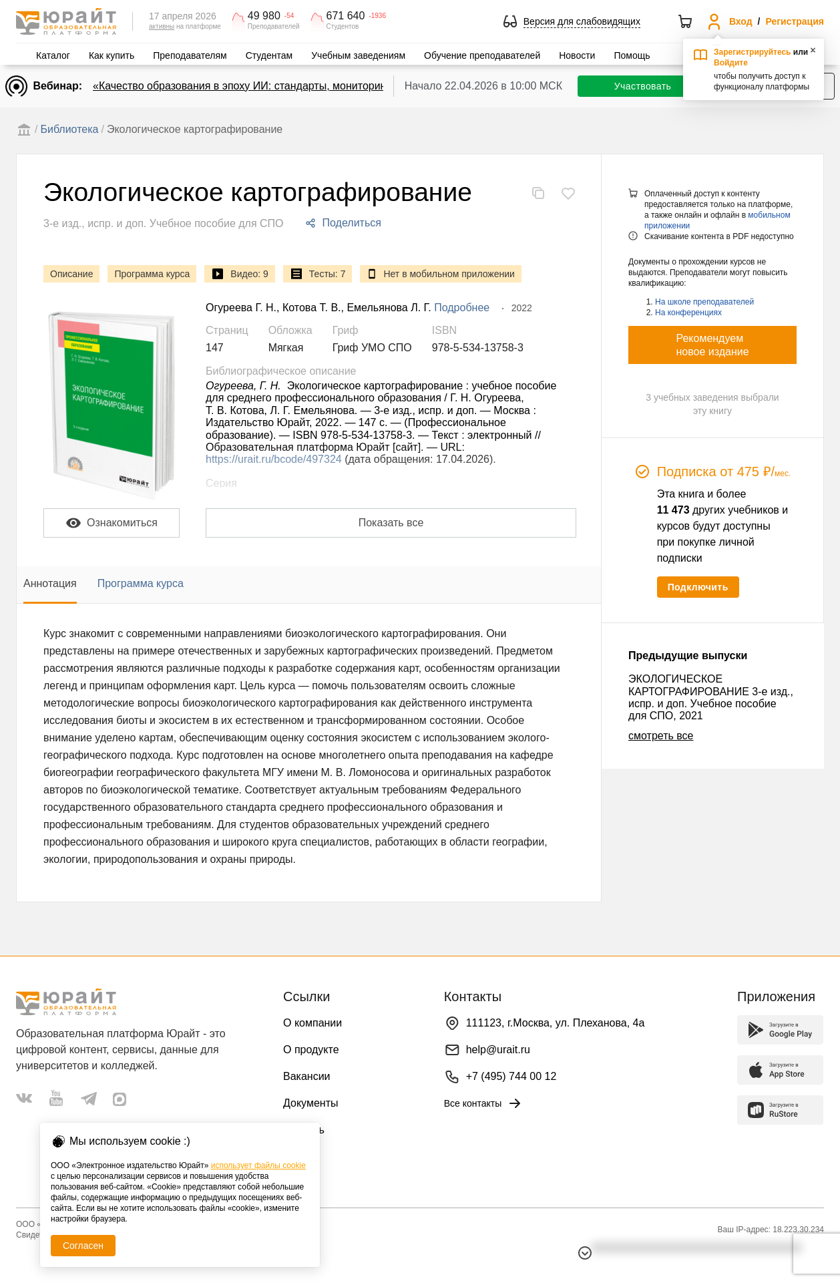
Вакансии (307, 1076)
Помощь (632, 55)
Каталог (53, 55)
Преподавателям (189, 55)
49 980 (264, 16)
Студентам (269, 55)
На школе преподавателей (704, 302)
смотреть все (660, 735)
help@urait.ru (498, 1049)
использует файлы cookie (258, 1165)
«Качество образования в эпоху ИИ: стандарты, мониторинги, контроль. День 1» (293, 85)
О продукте (311, 1049)
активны (161, 26)
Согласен (83, 1245)
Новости (577, 55)
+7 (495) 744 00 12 (511, 1076)
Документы (310, 1103)
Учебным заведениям (358, 55)
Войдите (731, 62)
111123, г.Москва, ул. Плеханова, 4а (555, 1023)
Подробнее (461, 307)
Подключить (698, 587)
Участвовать (642, 86)
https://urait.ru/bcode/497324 (274, 459)
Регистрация (794, 21)
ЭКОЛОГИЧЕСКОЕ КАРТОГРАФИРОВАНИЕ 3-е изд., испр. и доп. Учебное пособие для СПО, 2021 (710, 697)
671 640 (346, 16)
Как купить (111, 55)
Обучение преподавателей (482, 55)
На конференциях (688, 312)
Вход (741, 21)
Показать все (391, 522)
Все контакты (483, 1103)
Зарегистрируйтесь (752, 52)
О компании (312, 1023)
